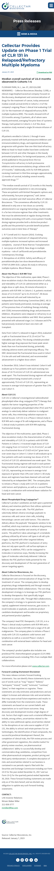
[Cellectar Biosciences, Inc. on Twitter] (18, 860)
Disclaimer (27, 865)
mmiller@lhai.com (10, 807)
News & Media (27, 33)
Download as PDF (44, 72)
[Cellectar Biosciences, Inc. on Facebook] (31, 860)
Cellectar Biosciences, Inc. (20, 853)
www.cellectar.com (40, 666)
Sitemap (37, 865)
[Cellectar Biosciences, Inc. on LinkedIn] (22, 860)
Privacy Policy (13, 865)
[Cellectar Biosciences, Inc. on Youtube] (27, 860)
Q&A (45, 865)
